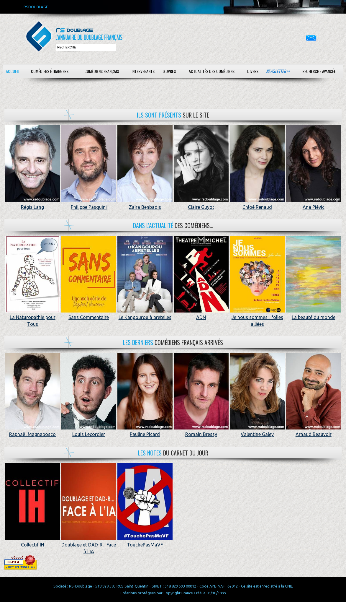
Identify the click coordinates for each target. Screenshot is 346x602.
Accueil (12, 71)
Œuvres (169, 71)
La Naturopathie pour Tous (32, 317)
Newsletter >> (278, 71)
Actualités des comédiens (212, 71)
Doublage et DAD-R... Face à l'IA (89, 545)
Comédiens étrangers (49, 71)
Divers (252, 71)
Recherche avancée (319, 71)
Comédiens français (101, 71)
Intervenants (143, 71)
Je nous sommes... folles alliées (257, 317)
